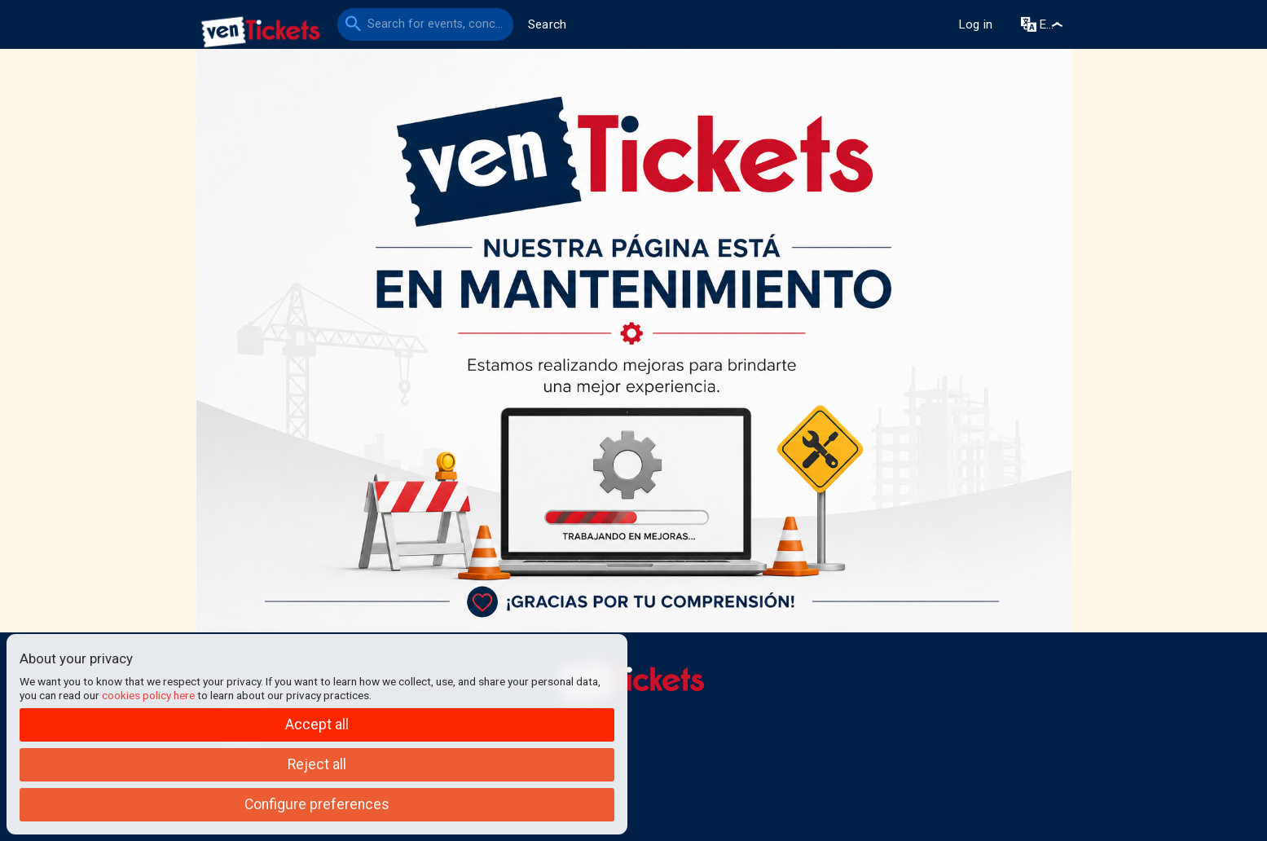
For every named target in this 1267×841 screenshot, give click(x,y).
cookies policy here (148, 695)
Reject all (317, 764)
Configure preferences (316, 804)
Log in (975, 24)
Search (547, 24)
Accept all (317, 724)
